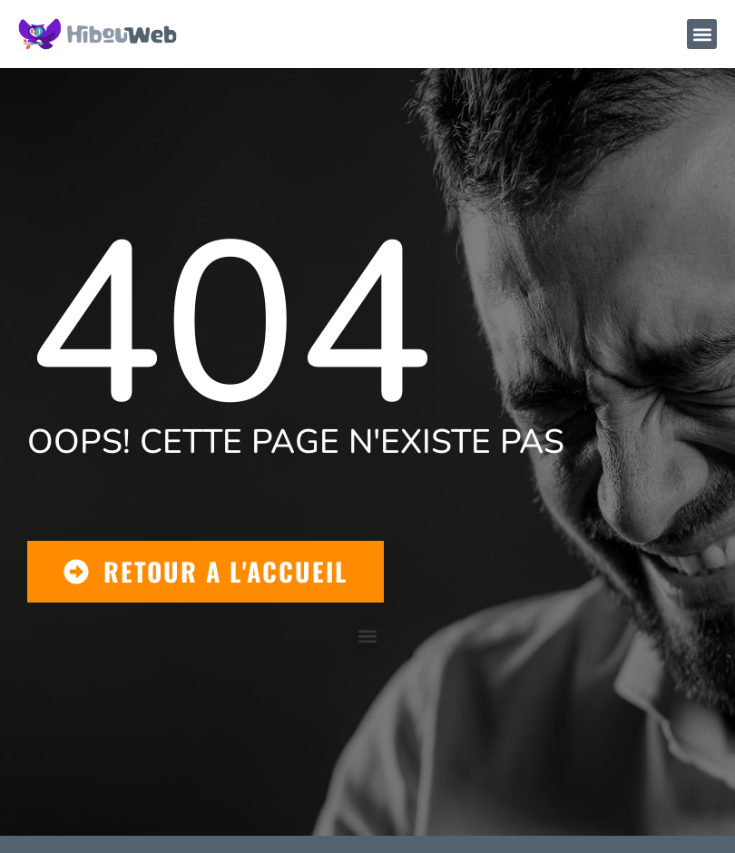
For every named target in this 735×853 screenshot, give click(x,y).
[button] (702, 34)
